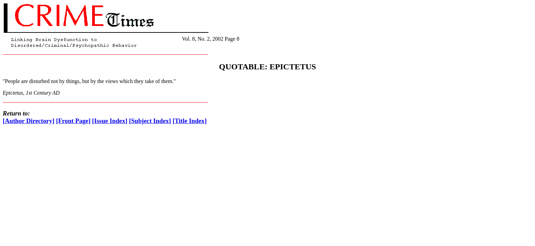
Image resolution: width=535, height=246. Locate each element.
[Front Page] (73, 120)
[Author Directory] (29, 120)
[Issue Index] (109, 120)
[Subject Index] (150, 120)
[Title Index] (190, 120)
